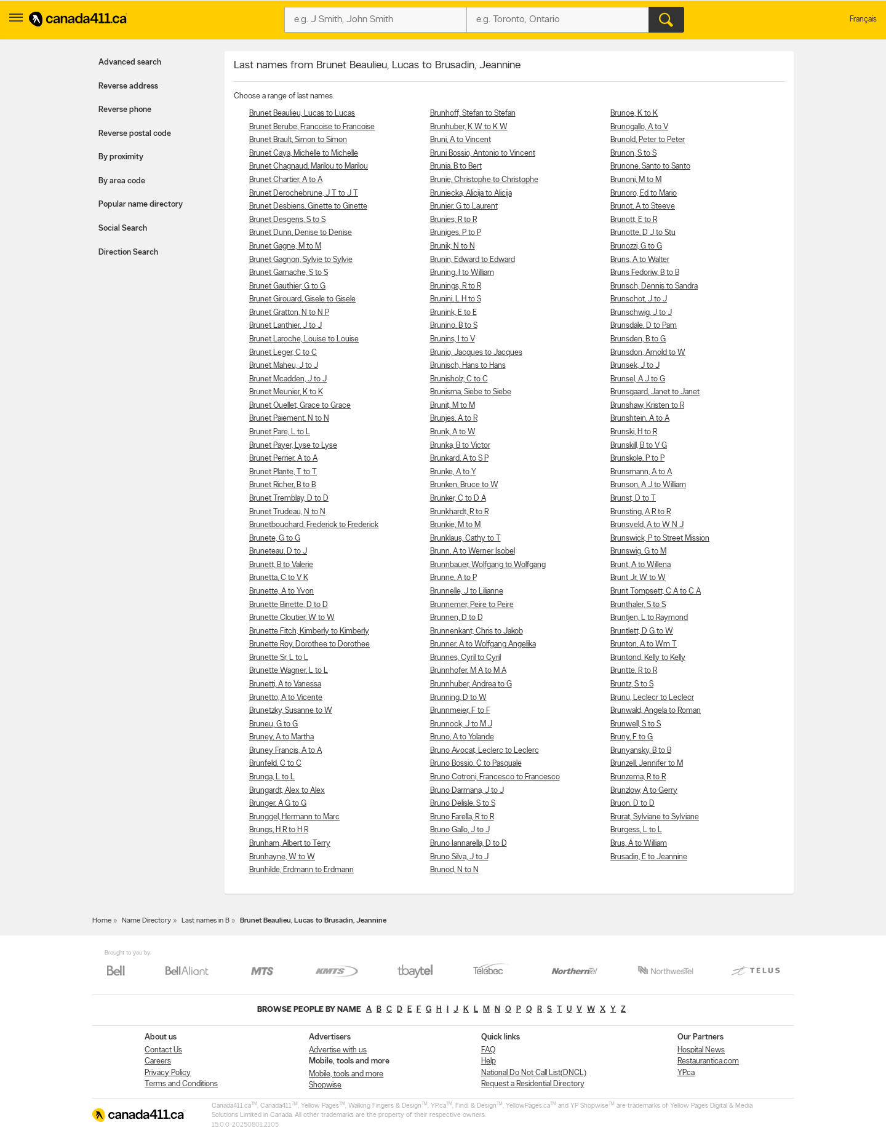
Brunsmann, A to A (641, 472)
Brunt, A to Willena (640, 565)
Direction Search (128, 252)
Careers (158, 1061)
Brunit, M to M (452, 406)
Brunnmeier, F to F (460, 711)
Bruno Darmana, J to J (467, 791)
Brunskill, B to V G (638, 446)
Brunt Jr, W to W (638, 578)
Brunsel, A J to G (637, 379)
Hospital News (701, 1050)
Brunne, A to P (453, 578)
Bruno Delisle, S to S (462, 804)
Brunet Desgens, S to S (287, 220)
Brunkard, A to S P (459, 459)
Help (488, 1061)
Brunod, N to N (454, 870)
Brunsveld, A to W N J (647, 525)
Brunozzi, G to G (636, 246)
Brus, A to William (638, 844)
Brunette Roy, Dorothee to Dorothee (309, 644)
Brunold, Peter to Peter (647, 140)
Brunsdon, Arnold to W (647, 353)
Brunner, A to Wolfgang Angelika (483, 644)
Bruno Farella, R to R (462, 817)
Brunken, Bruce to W (464, 485)
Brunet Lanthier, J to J (285, 326)
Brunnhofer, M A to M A (468, 671)
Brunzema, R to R (638, 777)
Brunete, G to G (274, 538)
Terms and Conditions (181, 1084)
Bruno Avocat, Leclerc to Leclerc (484, 751)
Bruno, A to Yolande (462, 737)
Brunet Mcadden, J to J (288, 379)
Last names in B (205, 920)
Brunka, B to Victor (460, 446)
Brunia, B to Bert (456, 166)
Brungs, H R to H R (278, 830)
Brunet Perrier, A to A (283, 459)
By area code (121, 181)
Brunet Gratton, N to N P (289, 313)
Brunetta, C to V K (278, 578)
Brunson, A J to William (648, 485)
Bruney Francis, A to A (285, 751)
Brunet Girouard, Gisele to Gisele (302, 299)
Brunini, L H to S (455, 299)
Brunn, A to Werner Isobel (472, 551)
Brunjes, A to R (453, 419)
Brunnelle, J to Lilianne (466, 591)
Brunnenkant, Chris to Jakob (476, 631)
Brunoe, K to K (634, 113)
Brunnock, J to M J (461, 724)
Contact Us (163, 1050)
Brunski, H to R (633, 432)
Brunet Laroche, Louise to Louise (304, 339)
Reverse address (128, 86)
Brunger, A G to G (277, 804)
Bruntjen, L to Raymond (649, 618)
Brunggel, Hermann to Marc (294, 817)
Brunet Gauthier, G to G (287, 286)
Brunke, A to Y (453, 472)
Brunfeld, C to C (275, 764)
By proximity (120, 157)
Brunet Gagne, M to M (285, 246)
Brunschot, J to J (638, 299)
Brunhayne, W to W (282, 857)
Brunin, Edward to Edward (472, 260)
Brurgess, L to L (636, 830)
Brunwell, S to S (635, 724)
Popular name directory (140, 205)
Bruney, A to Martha (281, 737)
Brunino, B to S (453, 326)
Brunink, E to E (453, 313)
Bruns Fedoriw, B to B (644, 273)
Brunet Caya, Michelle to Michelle (303, 153)
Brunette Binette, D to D (288, 605)
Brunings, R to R (455, 286)
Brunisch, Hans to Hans (468, 366)
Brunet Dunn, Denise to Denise (300, 233)
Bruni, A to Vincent (460, 140)
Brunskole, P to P (637, 459)
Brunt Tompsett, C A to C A (655, 591)
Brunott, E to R (633, 220)
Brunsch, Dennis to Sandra (654, 286)
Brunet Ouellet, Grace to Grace (300, 406)
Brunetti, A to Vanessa (285, 684)
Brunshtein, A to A (639, 419)
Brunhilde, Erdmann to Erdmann (301, 870)
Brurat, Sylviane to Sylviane (654, 817)
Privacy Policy (168, 1073)
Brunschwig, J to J (641, 313)
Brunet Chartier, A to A (285, 180)
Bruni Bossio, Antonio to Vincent (482, 153)
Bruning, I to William (462, 273)
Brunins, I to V (452, 339)
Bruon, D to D (632, 804)
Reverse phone (124, 110)
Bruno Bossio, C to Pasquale (476, 764)
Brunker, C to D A (458, 498)
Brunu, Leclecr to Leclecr (652, 698)
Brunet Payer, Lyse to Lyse (293, 446)
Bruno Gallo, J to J (460, 830)
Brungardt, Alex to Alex (287, 791)
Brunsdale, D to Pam (643, 326)
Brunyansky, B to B (640, 751)
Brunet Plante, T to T (283, 472)
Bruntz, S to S (631, 684)
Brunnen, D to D (456, 618)
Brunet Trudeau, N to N (287, 512)
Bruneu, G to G (273, 724)
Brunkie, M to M (455, 525)
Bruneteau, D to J (278, 551)
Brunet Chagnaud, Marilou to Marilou (308, 166)
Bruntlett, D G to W (641, 631)
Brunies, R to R (453, 220)
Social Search (122, 228)
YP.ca (686, 1073)
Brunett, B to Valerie (281, 565)
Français (863, 19)
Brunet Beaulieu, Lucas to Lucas (302, 113)
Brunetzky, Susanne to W (290, 711)
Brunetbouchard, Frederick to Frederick (313, 525)
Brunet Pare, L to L (279, 432)
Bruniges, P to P (455, 233)
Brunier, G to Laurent (464, 206)
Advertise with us (338, 1050)
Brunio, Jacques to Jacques (476, 353)
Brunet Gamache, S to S (288, 273)
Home (101, 920)
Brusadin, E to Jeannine (648, 857)
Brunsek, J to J (635, 366)
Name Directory (146, 920)
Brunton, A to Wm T (643, 644)
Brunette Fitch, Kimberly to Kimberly (309, 631)
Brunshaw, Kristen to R (647, 406)
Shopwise (325, 1085)
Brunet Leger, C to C (283, 353)
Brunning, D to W (458, 698)
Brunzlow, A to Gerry (643, 791)
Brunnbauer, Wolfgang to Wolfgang (488, 565)
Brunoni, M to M (635, 180)
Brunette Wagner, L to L (288, 671)
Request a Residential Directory (533, 1084)
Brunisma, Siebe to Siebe (470, 392)
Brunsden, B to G (638, 339)
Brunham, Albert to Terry (289, 844)
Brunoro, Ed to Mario (643, 193)
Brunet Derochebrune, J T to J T (303, 193)
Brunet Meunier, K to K (286, 392)
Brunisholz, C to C (459, 379)
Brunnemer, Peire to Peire (472, 605)
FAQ (488, 1050)
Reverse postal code (134, 134)
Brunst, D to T (633, 498)
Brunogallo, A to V (639, 127)
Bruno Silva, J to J (459, 857)
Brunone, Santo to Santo (650, 166)
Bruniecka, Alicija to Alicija (471, 193)
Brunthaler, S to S (638, 605)
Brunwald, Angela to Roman (655, 711)
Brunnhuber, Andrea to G (471, 684)
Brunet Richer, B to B (282, 485)
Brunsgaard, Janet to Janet (655, 392)
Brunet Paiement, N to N (289, 419)
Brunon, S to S (633, 153)
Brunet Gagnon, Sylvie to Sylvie (301, 260)
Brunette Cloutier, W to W (292, 618)
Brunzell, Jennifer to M (646, 764)
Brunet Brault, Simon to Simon (298, 140)
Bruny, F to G (631, 737)
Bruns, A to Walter (639, 260)
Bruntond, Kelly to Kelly (647, 658)
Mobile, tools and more (346, 1074)
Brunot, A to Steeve (642, 206)
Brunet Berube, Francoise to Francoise (312, 127)
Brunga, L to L (272, 777)
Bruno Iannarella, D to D (468, 844)
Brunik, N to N (452, 246)
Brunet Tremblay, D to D (289, 498)
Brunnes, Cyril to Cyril (465, 658)
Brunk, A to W (453, 432)
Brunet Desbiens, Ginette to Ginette (308, 206)
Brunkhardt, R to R (459, 512)
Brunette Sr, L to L (278, 658)
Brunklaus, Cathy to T (465, 538)
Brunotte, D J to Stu (643, 233)
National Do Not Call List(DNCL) (533, 1073)
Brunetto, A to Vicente (285, 698)
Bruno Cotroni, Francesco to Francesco (495, 777)
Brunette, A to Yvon (281, 591)
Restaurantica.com (708, 1061)
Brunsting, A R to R (640, 512)
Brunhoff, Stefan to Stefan (473, 113)
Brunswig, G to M (638, 551)
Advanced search (129, 62)
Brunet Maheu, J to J (283, 366)
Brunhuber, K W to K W (469, 127)
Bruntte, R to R (633, 671)
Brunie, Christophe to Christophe (484, 180)
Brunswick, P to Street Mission (659, 538)
